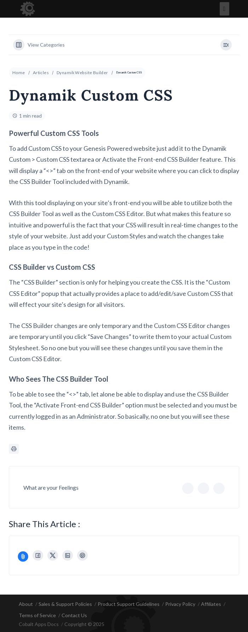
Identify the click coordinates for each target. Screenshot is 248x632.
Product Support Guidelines (129, 604)
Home (18, 72)
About (26, 604)
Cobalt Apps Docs (39, 624)
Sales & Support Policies (65, 604)
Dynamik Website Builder (82, 72)
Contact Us (74, 615)
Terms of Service (37, 615)
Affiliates (211, 604)
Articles (41, 72)
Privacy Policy (180, 604)
